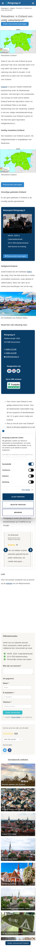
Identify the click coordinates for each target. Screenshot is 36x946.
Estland (4, 87)
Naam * (6, 683)
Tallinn (29, 272)
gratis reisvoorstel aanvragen (15, 24)
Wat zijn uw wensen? (12, 666)
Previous (6, 550)
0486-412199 (11, 349)
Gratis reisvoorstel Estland (18, 943)
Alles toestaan (18, 497)
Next (30, 550)
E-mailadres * (8, 693)
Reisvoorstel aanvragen (12, 185)
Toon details (26, 490)
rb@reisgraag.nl (12, 357)
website (9, 583)
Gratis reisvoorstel (12, 712)
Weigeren (18, 512)
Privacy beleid (15, 717)
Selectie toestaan (18, 504)
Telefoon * (7, 702)
